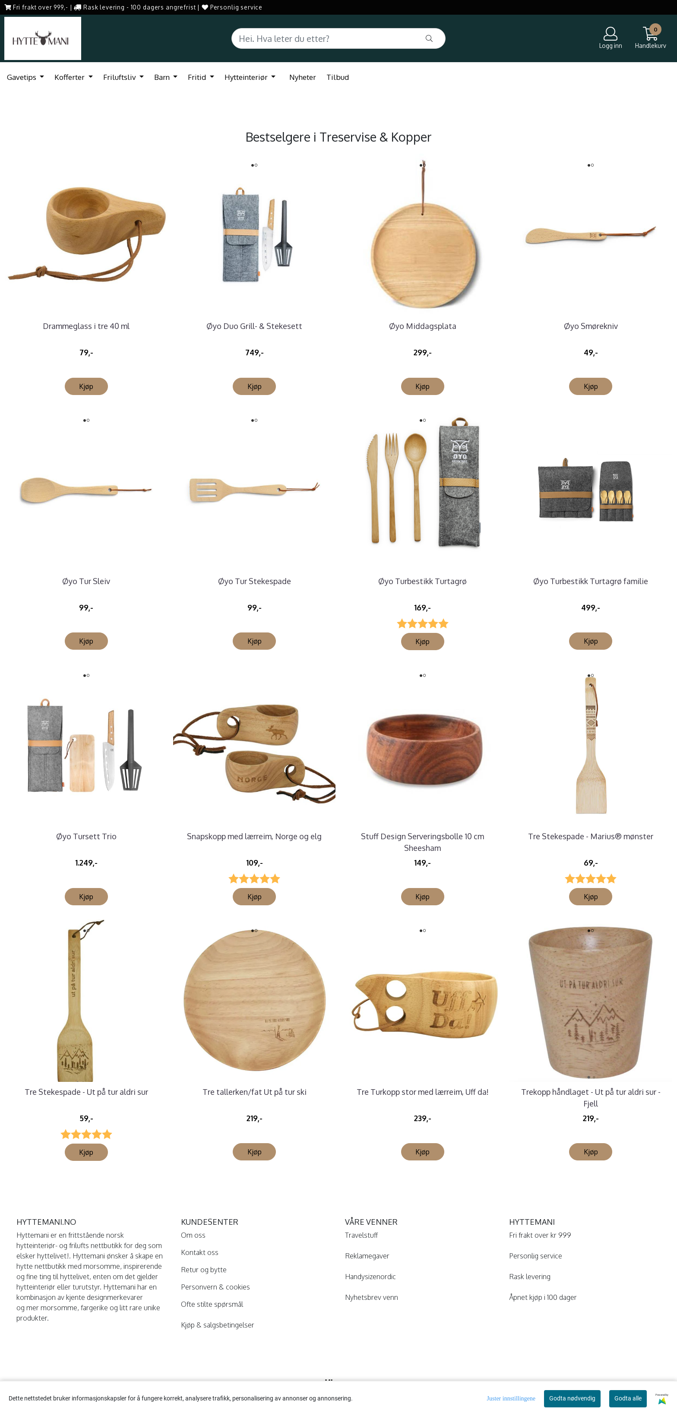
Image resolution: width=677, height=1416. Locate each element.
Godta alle (628, 1398)
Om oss (193, 1235)
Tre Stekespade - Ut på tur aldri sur (86, 1092)
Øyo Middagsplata (422, 326)
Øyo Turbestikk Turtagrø (422, 581)
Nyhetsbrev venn (371, 1297)
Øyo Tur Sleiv (86, 581)
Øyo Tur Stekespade (254, 581)
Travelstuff (361, 1235)
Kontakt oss (199, 1252)
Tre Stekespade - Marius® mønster (590, 836)
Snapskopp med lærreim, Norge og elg (254, 836)
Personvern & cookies (215, 1287)
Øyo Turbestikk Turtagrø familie (590, 581)
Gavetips (22, 77)
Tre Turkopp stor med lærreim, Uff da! (423, 1092)
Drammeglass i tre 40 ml (86, 326)
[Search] (338, 38)
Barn (162, 77)
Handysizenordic (370, 1276)
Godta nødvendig (572, 1398)
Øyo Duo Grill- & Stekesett (254, 326)
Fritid (198, 77)
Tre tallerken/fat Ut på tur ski (254, 1092)
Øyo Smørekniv (591, 326)
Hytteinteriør (247, 77)
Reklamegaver (367, 1256)
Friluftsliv (120, 77)
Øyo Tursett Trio (86, 836)
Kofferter (70, 77)
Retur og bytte (204, 1269)
